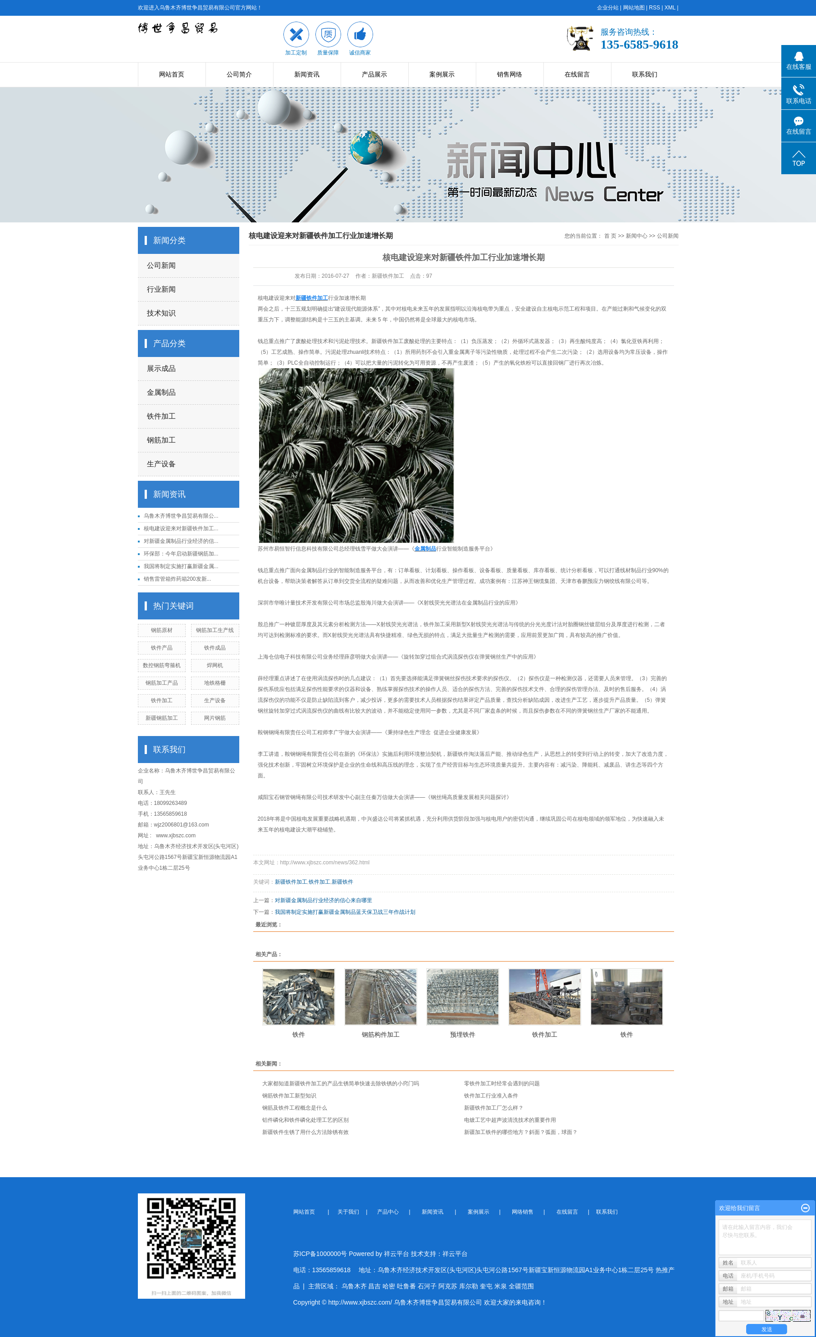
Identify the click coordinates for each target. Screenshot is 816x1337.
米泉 (500, 1286)
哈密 (389, 1286)
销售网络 (509, 74)
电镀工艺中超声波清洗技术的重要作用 (510, 1120)
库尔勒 (468, 1286)
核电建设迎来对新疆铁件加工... (181, 528)
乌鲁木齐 (354, 1286)
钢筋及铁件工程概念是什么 (294, 1108)
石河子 (427, 1286)
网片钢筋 (215, 718)
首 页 (610, 236)
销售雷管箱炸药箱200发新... (177, 579)
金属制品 (161, 392)
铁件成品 (215, 648)
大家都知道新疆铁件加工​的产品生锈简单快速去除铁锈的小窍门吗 (340, 1083)
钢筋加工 (161, 440)
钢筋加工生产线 (215, 630)
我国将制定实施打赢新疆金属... (181, 566)
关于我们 (351, 1212)
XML (670, 8)
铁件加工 (161, 416)
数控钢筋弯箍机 (162, 665)
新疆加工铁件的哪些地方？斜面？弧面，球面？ (521, 1132)
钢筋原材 (162, 630)
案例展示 (442, 74)
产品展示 (374, 74)
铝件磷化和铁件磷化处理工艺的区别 (305, 1120)
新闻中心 (636, 236)
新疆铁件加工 (387, 341)
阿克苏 (447, 1286)
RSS (654, 8)
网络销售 (523, 1212)
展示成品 (161, 368)
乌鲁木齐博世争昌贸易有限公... (181, 516)
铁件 (298, 1034)
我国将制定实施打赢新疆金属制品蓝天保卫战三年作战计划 (345, 912)
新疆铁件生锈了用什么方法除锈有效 (305, 1132)
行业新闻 (161, 289)
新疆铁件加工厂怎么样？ (494, 1108)
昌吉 (374, 1286)
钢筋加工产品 (162, 683)
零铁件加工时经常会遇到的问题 (502, 1083)
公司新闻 (161, 265)
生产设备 (161, 464)
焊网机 (215, 665)
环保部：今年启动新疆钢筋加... (181, 554)
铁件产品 (162, 648)
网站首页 (171, 74)
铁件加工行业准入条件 (491, 1096)
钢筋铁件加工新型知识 (289, 1096)
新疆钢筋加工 (162, 718)
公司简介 (239, 74)
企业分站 (608, 8)
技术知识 (161, 313)
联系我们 (644, 74)
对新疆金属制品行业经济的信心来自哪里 (323, 900)
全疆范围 (521, 1286)
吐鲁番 (406, 1286)
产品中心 (389, 1212)
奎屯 (486, 1286)
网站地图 (634, 8)
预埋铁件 (462, 1034)
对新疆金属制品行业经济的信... (181, 541)
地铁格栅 (215, 683)
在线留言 (577, 74)
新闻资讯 (306, 74)
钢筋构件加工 (381, 1034)
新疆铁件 (458, 754)
